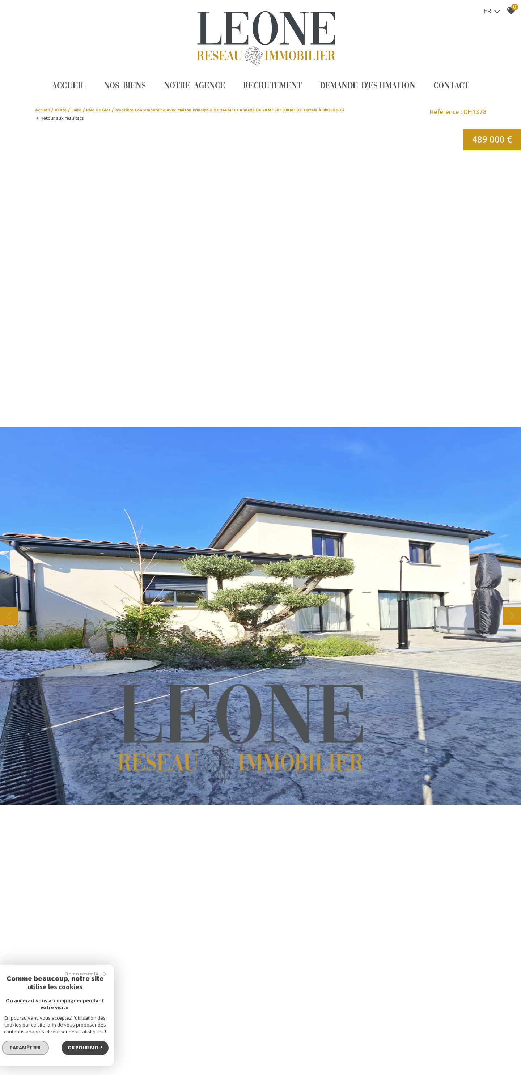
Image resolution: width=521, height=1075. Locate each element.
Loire (76, 110)
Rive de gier (98, 110)
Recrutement (272, 86)
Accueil (69, 86)
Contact (451, 86)
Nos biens (125, 86)
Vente (61, 110)
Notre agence (194, 86)
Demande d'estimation (368, 86)
